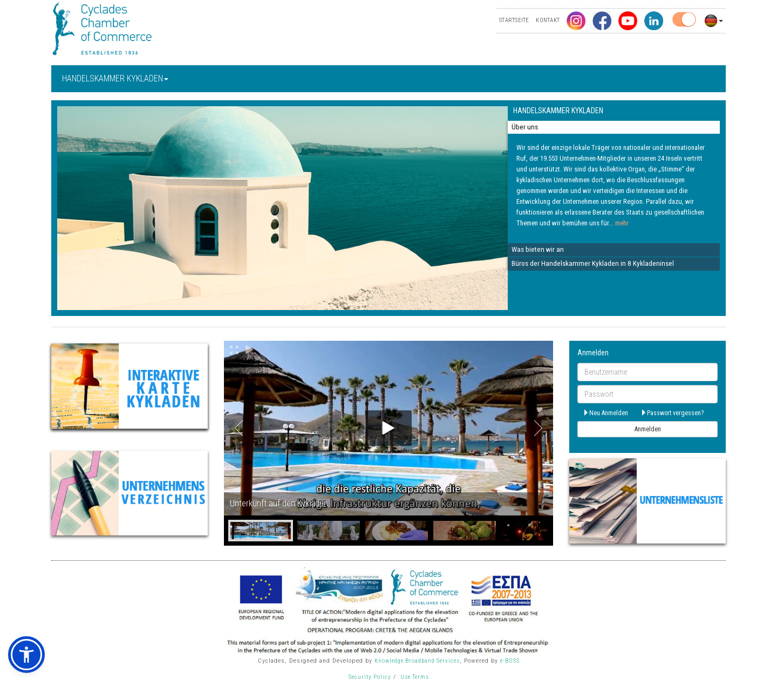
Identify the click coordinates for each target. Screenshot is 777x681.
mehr (622, 223)
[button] (26, 654)
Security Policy (370, 676)
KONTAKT (548, 20)
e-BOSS (510, 660)
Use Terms (414, 676)
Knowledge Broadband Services (417, 660)
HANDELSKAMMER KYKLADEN (115, 78)
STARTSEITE (514, 20)
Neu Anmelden (605, 413)
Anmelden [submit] (648, 429)
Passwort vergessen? (672, 413)
